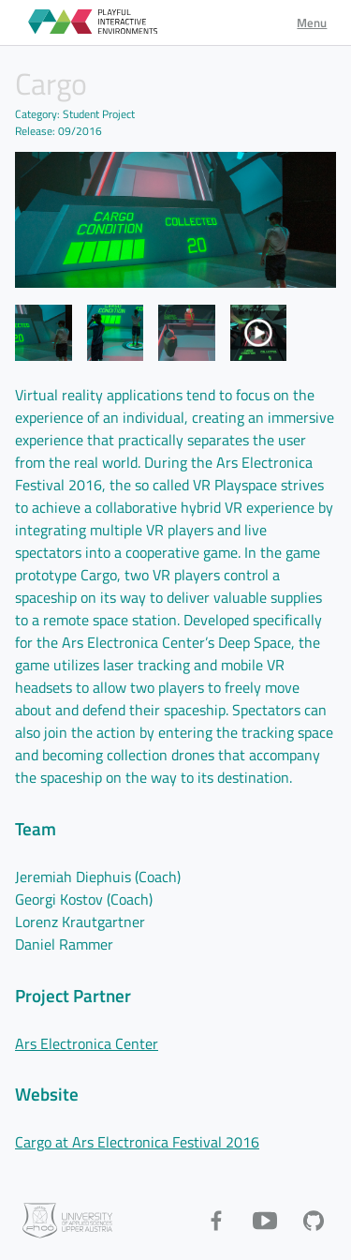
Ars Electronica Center (86, 1043)
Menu (312, 22)
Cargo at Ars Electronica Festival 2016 (137, 1142)
